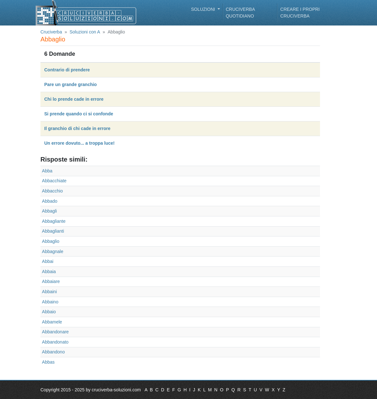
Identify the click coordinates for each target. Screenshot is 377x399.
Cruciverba (51, 31)
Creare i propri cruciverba (300, 12)
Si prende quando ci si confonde (78, 113)
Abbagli (49, 211)
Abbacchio (52, 190)
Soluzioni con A (85, 31)
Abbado (49, 201)
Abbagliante (54, 221)
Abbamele (52, 321)
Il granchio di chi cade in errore (77, 128)
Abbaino (50, 301)
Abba (47, 170)
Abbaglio (51, 241)
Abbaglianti (53, 231)
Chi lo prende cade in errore (73, 99)
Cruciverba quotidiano (240, 12)
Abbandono (53, 351)
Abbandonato (55, 342)
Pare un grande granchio (70, 84)
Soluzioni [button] (203, 9)
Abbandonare (55, 331)
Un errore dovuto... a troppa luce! (79, 143)
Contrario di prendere (67, 69)
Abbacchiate (54, 180)
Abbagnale (52, 251)
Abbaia (49, 271)
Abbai (47, 261)
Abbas (48, 362)
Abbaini (49, 291)
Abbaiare (51, 281)
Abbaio (49, 311)
